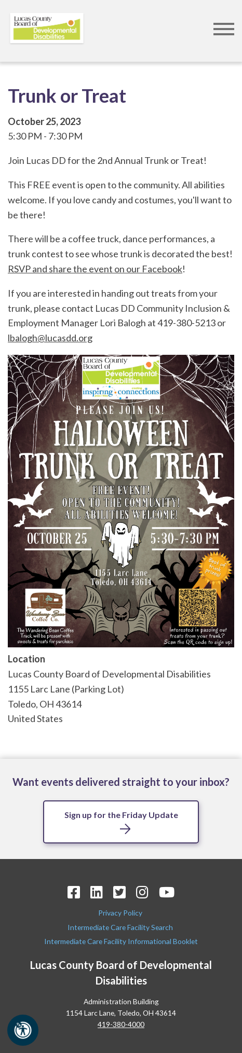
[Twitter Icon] (119, 892)
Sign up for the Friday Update (121, 815)
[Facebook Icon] (74, 892)
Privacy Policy (121, 912)
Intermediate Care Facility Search (121, 927)
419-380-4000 (121, 1024)
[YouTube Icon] (166, 892)
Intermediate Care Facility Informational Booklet (121, 941)
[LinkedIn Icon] (96, 892)
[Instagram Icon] (142, 892)
